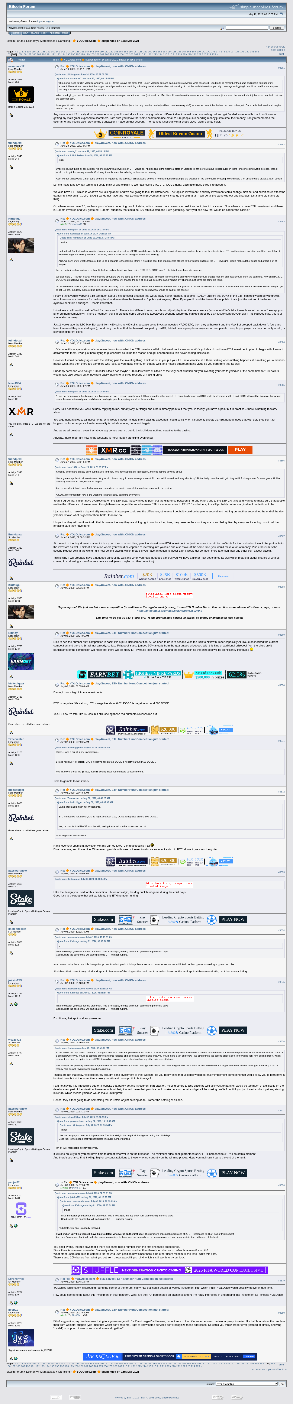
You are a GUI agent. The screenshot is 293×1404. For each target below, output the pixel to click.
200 (92, 54)
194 (63, 54)
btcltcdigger (16, 683)
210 (141, 54)
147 (87, 51)
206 (121, 54)
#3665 (281, 385)
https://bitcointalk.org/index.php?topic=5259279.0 (169, 610)
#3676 (281, 1041)
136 (34, 51)
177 (233, 51)
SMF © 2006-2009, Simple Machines (160, 1397)
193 (58, 54)
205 (117, 54)
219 (185, 54)
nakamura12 (16, 66)
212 (151, 54)
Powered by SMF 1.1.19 (126, 1397)
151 (106, 51)
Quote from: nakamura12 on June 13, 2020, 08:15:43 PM (85, 78)
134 (24, 51)
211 (146, 54)
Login (44, 33)
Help (25, 33)
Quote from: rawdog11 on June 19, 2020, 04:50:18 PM (82, 151)
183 (8, 54)
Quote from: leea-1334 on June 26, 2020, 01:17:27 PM (81, 467)
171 (204, 51)
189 (39, 54)
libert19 (13, 1309)
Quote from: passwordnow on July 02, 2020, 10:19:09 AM (83, 937)
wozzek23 (14, 1039)
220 (189, 54)
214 (160, 54)
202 (102, 54)
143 (67, 51)
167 (184, 51)
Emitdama (15, 534)
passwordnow (17, 870)
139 (48, 51)
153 (116, 51)
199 (88, 54)
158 (140, 51)
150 (101, 51)
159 (145, 51)
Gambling (64, 40)
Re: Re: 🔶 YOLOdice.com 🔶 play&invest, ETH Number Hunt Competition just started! (118, 1278)
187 (29, 54)
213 (155, 54)
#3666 (281, 460)
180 (247, 51)
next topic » (278, 49)
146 (82, 51)
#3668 (281, 587)
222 (199, 54)
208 (131, 54)
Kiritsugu (14, 218)
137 (38, 51)
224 (209, 54)
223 (204, 54)
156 (131, 51)
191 (49, 54)
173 (213, 51)
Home (16, 33)
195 (68, 54)
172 (208, 51)
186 (24, 54)
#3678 (281, 1185)
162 (160, 51)
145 (77, 51)
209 (136, 54)
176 (228, 51)
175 (223, 51)
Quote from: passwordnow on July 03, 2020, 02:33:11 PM (83, 1193)
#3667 (281, 536)
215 (165, 54)
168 (189, 51)
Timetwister (16, 739)
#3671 (281, 741)
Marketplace (47, 40)
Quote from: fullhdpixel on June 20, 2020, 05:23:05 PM (82, 229)
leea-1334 (14, 383)
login (40, 21)
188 (34, 54)
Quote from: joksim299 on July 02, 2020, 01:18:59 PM (81, 1117)
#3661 (281, 68)
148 (92, 51)
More (65, 33)
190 (44, 54)
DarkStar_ (77, 1187)
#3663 (281, 221)
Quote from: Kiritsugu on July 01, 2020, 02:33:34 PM (81, 879)
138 (43, 51)
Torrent (55, 28)
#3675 (281, 982)
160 (150, 51)
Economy (32, 40)
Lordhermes (16, 1278)
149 (97, 51)
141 (58, 51)
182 (257, 51)
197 (78, 54)
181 (252, 51)
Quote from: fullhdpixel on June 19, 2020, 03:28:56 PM (84, 155)
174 (218, 51)
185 (19, 54)
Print (281, 54)
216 (170, 54)
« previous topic (275, 46)
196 (73, 54)
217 (175, 54)
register (50, 21)
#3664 (281, 342)
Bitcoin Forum (14, 40)
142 (63, 51)
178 (237, 51)
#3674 (281, 930)
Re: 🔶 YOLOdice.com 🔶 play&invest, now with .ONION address (103, 66)
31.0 (48, 28)
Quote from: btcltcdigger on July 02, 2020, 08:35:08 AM (82, 747)
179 (242, 51)
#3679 (281, 1280)
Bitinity (13, 633)
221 (194, 54)
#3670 (281, 685)
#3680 (281, 1312)
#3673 (281, 872)
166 (179, 51)
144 (72, 51)
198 (83, 54)
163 (164, 51)
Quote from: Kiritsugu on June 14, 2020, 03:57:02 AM (81, 74)
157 (135, 51)
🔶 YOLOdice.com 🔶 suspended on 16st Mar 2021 (106, 40)
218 (180, 54)
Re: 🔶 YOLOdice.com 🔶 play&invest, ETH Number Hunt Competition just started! (115, 633)
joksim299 (15, 980)
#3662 (281, 144)
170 (199, 51)
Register (55, 33)
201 (97, 54)
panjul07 (14, 1182)
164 (169, 51)
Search (35, 33)
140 (53, 51)
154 (121, 51)
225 (214, 54)
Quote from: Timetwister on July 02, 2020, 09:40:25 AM (82, 798)
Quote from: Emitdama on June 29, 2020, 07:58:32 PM (82, 1048)
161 (155, 51)
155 (126, 51)
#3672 (281, 791)
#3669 (281, 634)
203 (107, 54)
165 (174, 51)
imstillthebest (17, 928)
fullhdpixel (15, 143)
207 (126, 54)
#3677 (281, 1110)
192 (53, 54)
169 (194, 51)
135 (29, 51)
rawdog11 (77, 224)
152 (111, 51)
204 (112, 54)
